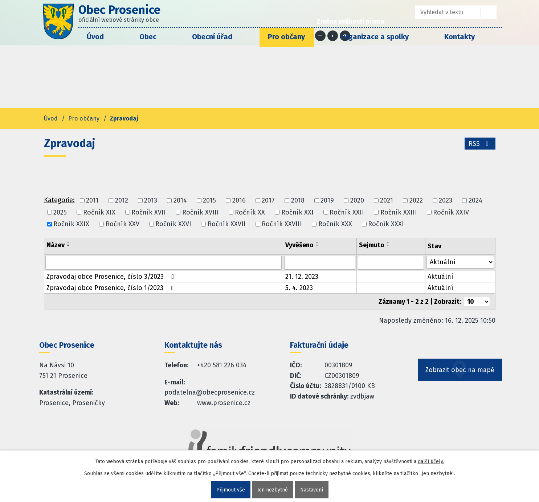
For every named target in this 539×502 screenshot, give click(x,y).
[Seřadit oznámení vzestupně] (69, 242)
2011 (92, 201)
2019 (327, 201)
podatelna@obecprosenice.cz (209, 392)
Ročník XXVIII (282, 224)
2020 (357, 201)
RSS (480, 144)
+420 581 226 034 (221, 365)
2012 (121, 201)
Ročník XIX (99, 212)
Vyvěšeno (299, 245)
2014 (180, 201)
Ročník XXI (297, 212)
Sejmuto (371, 245)
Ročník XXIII (398, 212)
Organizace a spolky (374, 36)
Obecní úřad (212, 36)
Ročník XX (250, 212)
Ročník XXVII (227, 224)
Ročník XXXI (386, 224)
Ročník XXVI (173, 224)
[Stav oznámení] (460, 262)
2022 (416, 201)
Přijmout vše (230, 490)
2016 (239, 201)
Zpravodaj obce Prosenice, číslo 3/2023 (111, 277)
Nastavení (311, 490)
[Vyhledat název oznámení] (163, 263)
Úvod (95, 36)
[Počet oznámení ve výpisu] (477, 301)
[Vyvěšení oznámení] (319, 263)
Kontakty (459, 36)
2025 (60, 212)
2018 (298, 201)
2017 (268, 201)
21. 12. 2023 (301, 277)
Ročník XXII (347, 212)
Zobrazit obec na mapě (459, 370)
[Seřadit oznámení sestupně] (69, 245)
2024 (475, 201)
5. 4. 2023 (299, 288)
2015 (209, 201)
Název (55, 245)
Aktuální (440, 277)
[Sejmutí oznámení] (391, 263)
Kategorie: (59, 200)
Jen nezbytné (272, 490)
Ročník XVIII (200, 212)
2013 (150, 201)
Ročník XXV (122, 224)
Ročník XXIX (71, 224)
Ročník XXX (335, 224)
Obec (147, 36)
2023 (445, 201)
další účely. (431, 461)
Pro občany (286, 36)
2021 (386, 201)
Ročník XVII (148, 212)
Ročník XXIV (451, 212)
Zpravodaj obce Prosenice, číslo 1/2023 (111, 288)
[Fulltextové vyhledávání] (442, 12)
